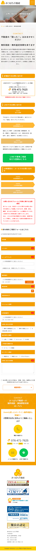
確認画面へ (18, 387)
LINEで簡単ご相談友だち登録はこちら (18, 157)
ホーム (2, 26)
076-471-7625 (19, 440)
